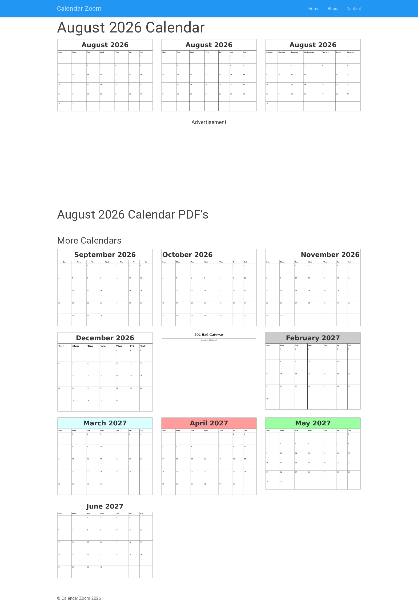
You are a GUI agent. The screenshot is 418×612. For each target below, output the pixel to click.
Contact (354, 8)
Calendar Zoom (79, 8)
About (333, 8)
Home (313, 8)
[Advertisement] (209, 164)
